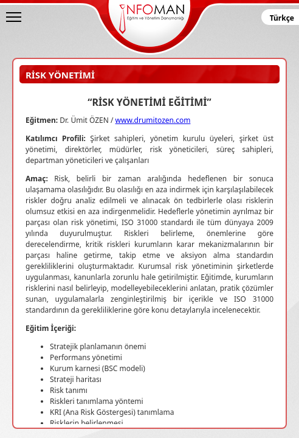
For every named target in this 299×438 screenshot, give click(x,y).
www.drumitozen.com (153, 120)
